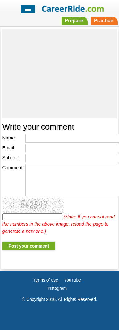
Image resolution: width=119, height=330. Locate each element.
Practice (103, 20)
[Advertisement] (59, 73)
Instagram (57, 288)
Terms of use (45, 280)
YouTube (72, 280)
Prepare (74, 20)
